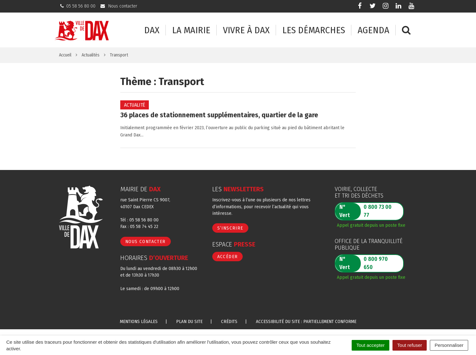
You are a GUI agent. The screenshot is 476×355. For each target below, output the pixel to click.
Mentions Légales (139, 321)
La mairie (191, 30)
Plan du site (189, 321)
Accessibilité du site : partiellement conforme (306, 321)
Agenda (373, 30)
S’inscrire (230, 228)
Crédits (229, 321)
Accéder (227, 256)
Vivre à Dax (246, 30)
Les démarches (313, 30)
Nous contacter (145, 241)
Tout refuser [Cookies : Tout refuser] (409, 345)
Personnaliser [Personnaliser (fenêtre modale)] (449, 345)
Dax (152, 30)
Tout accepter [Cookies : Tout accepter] (370, 345)
